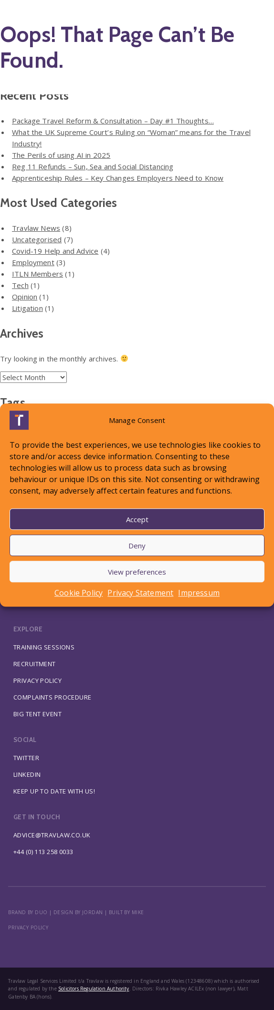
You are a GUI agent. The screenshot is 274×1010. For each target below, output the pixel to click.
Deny (137, 545)
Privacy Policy (37, 680)
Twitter (26, 757)
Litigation (27, 308)
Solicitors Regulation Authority (93, 988)
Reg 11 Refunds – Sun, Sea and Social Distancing (92, 166)
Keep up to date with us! (54, 791)
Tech (20, 285)
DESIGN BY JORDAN (78, 912)
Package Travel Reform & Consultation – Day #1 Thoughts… (113, 120)
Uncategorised (37, 239)
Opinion (24, 296)
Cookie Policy (78, 592)
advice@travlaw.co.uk (52, 835)
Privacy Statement (140, 592)
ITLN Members (37, 273)
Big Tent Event (37, 714)
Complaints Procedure (52, 697)
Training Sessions (43, 647)
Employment (33, 262)
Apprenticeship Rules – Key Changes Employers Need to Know (117, 178)
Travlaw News (36, 228)
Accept (137, 519)
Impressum (199, 592)
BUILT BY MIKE (126, 912)
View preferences (137, 572)
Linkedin (27, 774)
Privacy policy (28, 927)
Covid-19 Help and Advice (55, 251)
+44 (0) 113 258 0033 (43, 851)
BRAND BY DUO (27, 912)
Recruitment (34, 664)
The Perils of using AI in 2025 (61, 155)
